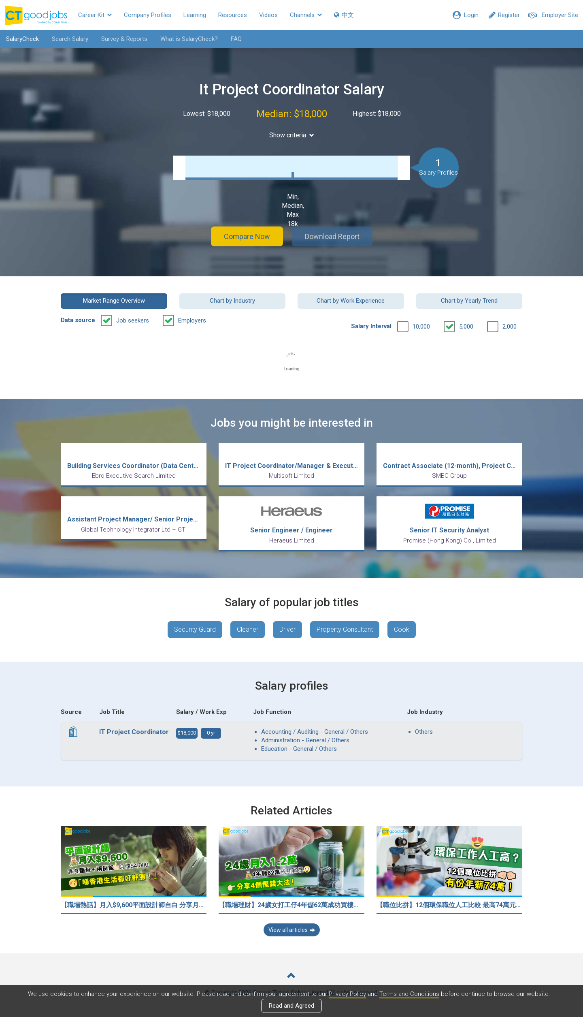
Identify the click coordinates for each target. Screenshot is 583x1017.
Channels (306, 15)
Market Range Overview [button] (114, 300)
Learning (194, 15)
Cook (401, 629)
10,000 (421, 326)
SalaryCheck (22, 39)
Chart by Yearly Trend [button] (469, 300)
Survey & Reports (124, 39)
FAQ (236, 39)
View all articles (291, 930)
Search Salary (70, 39)
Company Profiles (147, 15)
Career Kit (95, 15)
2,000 (509, 326)
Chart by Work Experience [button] (351, 300)
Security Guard (195, 629)
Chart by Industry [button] (232, 300)
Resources (232, 15)
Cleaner (247, 629)
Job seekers (132, 320)
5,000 (466, 326)
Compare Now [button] (247, 236)
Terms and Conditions (409, 994)
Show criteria (291, 135)
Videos (268, 15)
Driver (287, 629)
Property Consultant (345, 629)
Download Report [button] (332, 236)
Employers (192, 320)
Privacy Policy (347, 994)
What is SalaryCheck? (189, 39)
